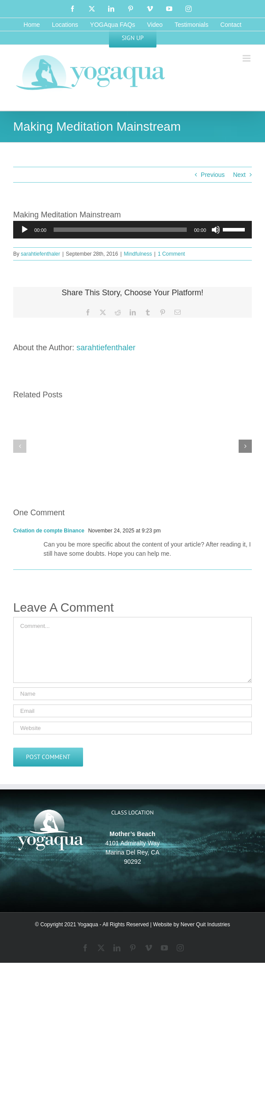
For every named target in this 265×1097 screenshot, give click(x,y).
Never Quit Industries (205, 924)
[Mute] (215, 229)
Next (239, 174)
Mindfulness (138, 254)
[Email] (132, 710)
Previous (213, 174)
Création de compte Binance (48, 531)
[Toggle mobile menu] (247, 58)
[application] (132, 229)
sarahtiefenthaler (40, 254)
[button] (19, 446)
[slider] (120, 229)
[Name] (132, 693)
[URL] (132, 728)
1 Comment (171, 254)
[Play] (24, 229)
